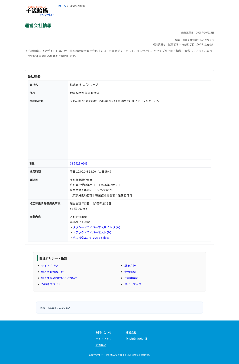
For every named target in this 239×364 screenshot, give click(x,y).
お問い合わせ (104, 332)
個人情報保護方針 (52, 272)
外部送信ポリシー (52, 284)
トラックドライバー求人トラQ (92, 232)
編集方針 (130, 265)
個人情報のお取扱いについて (59, 278)
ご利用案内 (131, 278)
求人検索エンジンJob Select (91, 237)
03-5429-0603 (79, 163)
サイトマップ (132, 284)
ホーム (62, 6)
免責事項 (130, 272)
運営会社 (131, 332)
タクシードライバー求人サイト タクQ (96, 227)
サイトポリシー (51, 265)
